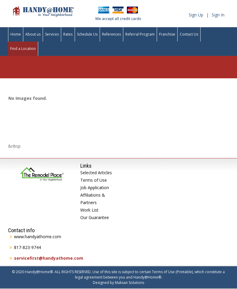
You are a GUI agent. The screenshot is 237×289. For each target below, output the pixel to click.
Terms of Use (93, 180)
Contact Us (189, 34)
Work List (89, 210)
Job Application (94, 187)
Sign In (218, 15)
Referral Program (140, 34)
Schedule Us (87, 34)
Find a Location (23, 48)
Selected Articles (96, 172)
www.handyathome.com (37, 236)
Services (52, 34)
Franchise (167, 34)
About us (33, 34)
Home (15, 34)
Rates (68, 34)
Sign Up (196, 15)
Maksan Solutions (129, 282)
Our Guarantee (94, 217)
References (111, 34)
